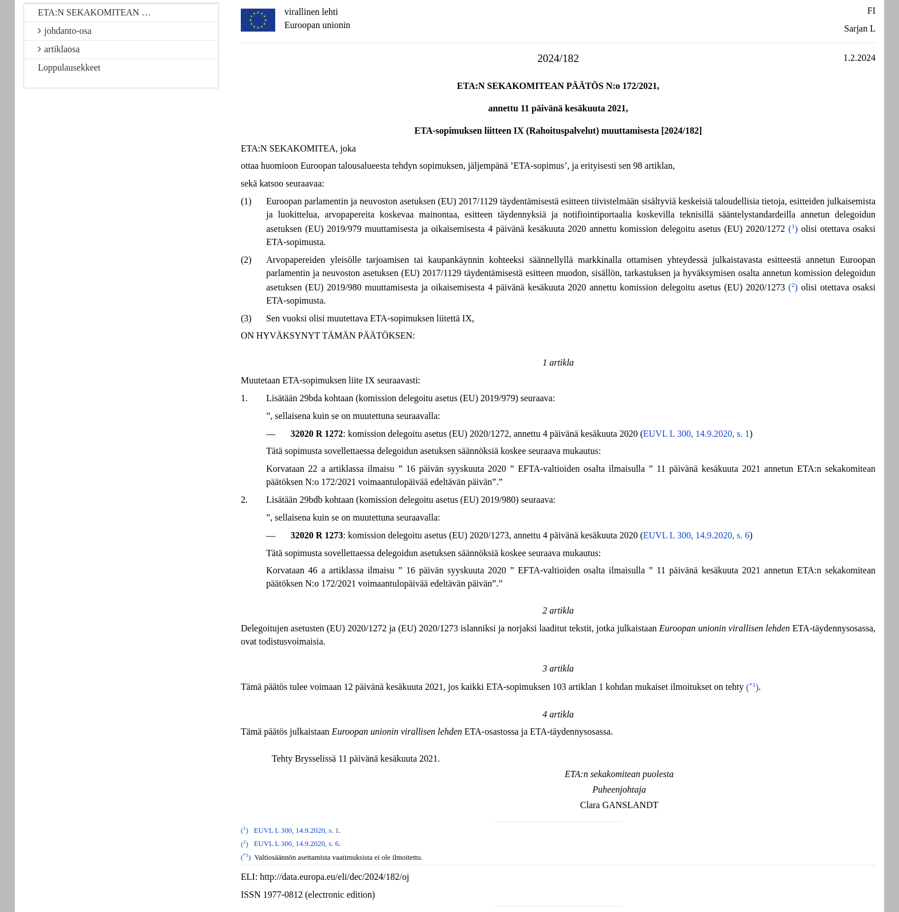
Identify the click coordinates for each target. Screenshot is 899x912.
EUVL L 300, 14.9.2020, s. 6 (696, 535)
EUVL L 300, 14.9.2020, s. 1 (696, 433)
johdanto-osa (65, 31)
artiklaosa (59, 49)
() (793, 229)
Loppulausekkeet (69, 67)
